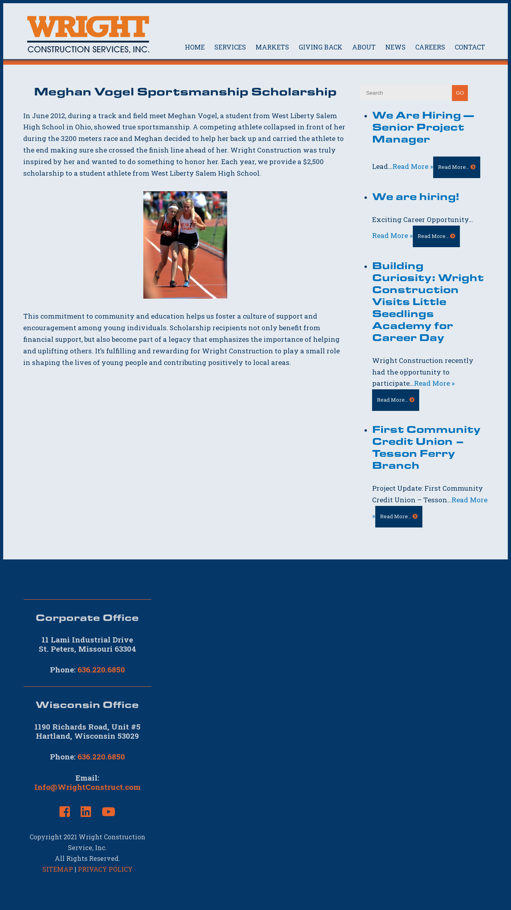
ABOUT (364, 47)
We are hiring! (415, 196)
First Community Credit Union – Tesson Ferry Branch (426, 447)
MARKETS (272, 47)
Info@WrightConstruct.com (87, 787)
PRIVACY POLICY (105, 869)
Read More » (412, 166)
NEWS (395, 47)
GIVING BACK (321, 47)
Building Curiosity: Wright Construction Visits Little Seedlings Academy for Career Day (428, 301)
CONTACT (470, 47)
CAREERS (430, 47)
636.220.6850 (101, 669)
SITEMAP (57, 869)
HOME (195, 47)
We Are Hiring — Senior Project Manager (423, 126)
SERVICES (230, 47)
